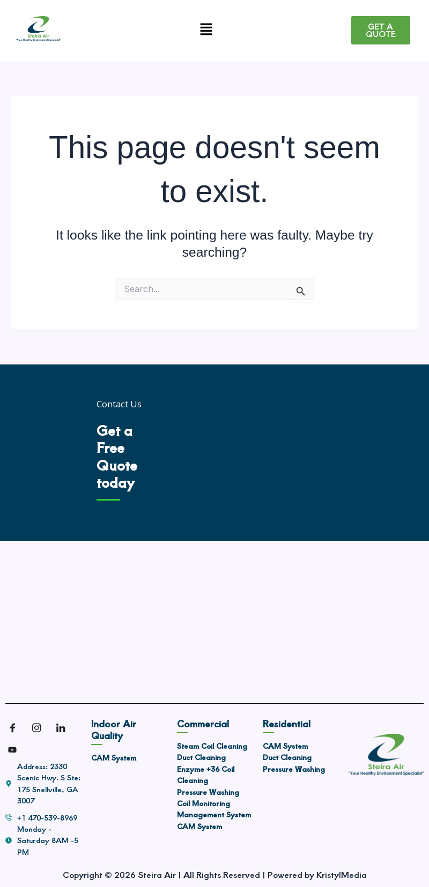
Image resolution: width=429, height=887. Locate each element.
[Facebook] (16, 728)
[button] (206, 30)
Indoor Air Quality (113, 729)
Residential (286, 723)
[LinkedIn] (64, 728)
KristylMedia (341, 874)
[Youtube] (16, 750)
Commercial (203, 723)
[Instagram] (40, 728)
